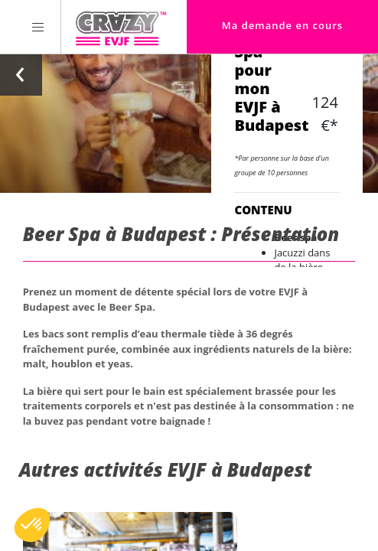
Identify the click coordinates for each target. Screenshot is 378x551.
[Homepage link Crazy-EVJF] (120, 27)
